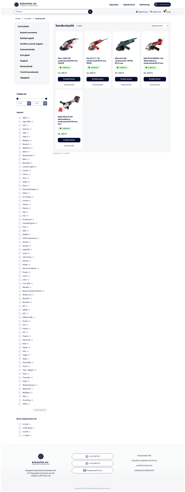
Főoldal (18, 19)
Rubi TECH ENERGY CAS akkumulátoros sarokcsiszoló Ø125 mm (153, 61)
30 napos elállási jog (144, 467)
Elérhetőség (144, 5)
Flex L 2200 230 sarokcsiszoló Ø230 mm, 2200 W (68, 61)
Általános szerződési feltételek (144, 461)
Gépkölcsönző (129, 5)
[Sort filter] (159, 26)
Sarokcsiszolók (69, 85)
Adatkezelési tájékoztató (144, 472)
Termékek (27, 19)
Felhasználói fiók (144, 456)
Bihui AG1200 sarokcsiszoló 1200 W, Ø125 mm (124, 61)
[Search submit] (90, 12)
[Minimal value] (31, 99)
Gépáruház (113, 5)
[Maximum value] (38, 103)
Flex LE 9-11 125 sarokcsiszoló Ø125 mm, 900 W (96, 61)
